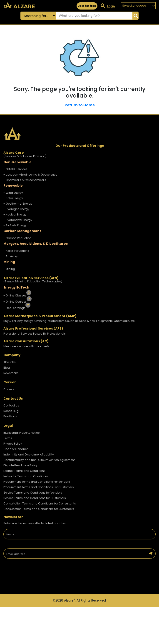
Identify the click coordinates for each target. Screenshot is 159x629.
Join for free (87, 6)
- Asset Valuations (16, 251)
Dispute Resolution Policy (20, 465)
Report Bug (11, 411)
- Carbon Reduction (17, 238)
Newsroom (10, 373)
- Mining (9, 269)
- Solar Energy (13, 198)
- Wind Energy (13, 193)
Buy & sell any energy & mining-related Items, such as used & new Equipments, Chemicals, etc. (69, 321)
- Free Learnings (14, 308)
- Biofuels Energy (15, 225)
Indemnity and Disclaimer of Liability (28, 454)
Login (108, 6)
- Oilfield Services (15, 169)
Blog (6, 368)
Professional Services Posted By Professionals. (34, 333)
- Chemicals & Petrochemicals (24, 180)
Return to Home (80, 105)
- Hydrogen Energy (16, 209)
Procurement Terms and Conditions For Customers (38, 487)
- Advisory (10, 256)
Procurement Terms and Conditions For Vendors (36, 482)
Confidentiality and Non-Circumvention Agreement (39, 460)
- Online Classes (15, 295)
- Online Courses (15, 301)
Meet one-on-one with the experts (26, 346)
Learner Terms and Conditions (24, 471)
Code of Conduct (15, 449)
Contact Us (11, 405)
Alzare (69, 600)
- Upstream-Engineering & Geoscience (30, 174)
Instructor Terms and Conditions (26, 476)
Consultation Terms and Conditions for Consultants (39, 503)
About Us (9, 362)
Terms (7, 438)
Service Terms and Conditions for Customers (34, 498)
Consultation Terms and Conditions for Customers (38, 509)
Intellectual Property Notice (21, 433)
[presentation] (35, 577)
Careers (8, 389)
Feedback (10, 416)
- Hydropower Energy (17, 220)
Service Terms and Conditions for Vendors (32, 492)
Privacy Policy (12, 443)
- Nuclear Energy (14, 214)
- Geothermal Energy (17, 204)
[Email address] (75, 554)
